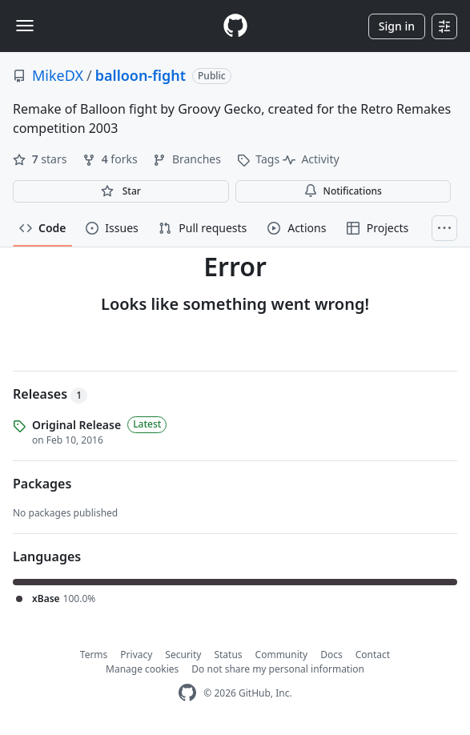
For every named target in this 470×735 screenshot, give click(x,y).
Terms (94, 654)
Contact (373, 654)
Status (228, 654)
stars (41, 159)
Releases (50, 394)
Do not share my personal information (277, 669)
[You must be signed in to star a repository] (121, 191)
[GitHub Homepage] (187, 693)
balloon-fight (140, 75)
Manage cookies (142, 669)
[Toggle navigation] (25, 26)
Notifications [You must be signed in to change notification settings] (343, 191)
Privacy (136, 654)
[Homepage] (235, 26)
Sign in (397, 26)
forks (111, 159)
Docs (331, 654)
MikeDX (57, 75)
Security (183, 654)
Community (281, 654)
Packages (42, 483)
